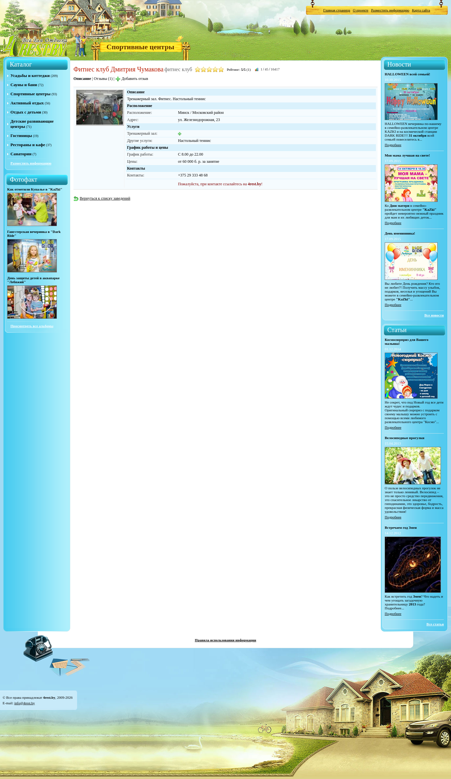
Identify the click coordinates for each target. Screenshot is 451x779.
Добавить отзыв (131, 78)
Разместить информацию (390, 10)
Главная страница (336, 10)
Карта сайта (421, 10)
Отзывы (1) (103, 78)
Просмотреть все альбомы (31, 326)
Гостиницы (21, 135)
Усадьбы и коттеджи (30, 75)
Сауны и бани (23, 84)
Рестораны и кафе (27, 144)
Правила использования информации (225, 640)
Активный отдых (27, 102)
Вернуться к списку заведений (101, 198)
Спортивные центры (140, 47)
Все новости (434, 315)
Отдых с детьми (25, 112)
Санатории (20, 153)
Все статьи (435, 624)
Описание (82, 78)
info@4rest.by (24, 703)
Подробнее (393, 145)
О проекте (360, 10)
